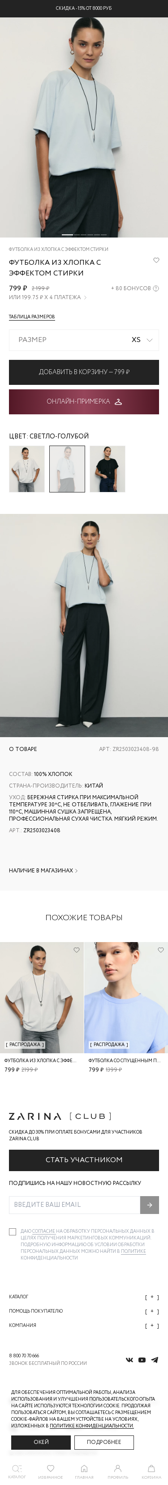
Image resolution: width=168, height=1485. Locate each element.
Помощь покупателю (84, 1311)
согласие (44, 1231)
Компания (84, 1326)
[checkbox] (12, 1231)
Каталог (84, 1297)
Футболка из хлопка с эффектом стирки (54, 1061)
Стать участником (84, 1160)
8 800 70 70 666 (24, 1356)
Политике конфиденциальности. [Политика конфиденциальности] (92, 1426)
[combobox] (84, 340)
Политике (133, 1251)
